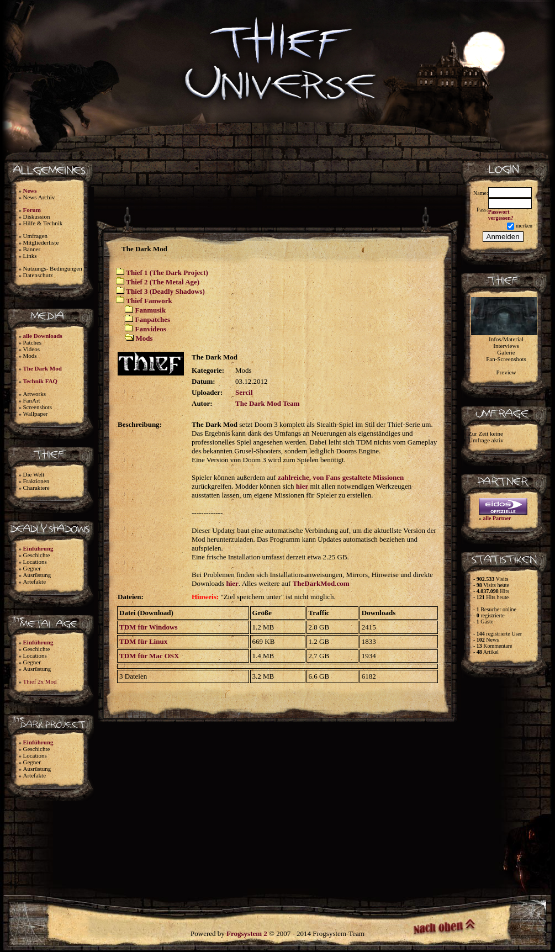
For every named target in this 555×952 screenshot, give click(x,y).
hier (302, 486)
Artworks (34, 393)
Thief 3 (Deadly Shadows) (165, 291)
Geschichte (36, 555)
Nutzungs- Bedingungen (52, 268)
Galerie (506, 352)
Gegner (32, 568)
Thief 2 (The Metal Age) (162, 282)
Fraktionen (36, 481)
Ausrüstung (37, 575)
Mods (30, 355)
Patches (32, 342)
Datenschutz (38, 275)
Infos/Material (506, 339)
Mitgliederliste (41, 242)
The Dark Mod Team (267, 403)
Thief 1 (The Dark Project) (167, 272)
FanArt (31, 400)
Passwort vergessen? (501, 215)
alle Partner (497, 518)
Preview (506, 372)
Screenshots (37, 407)
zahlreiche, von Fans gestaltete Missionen (341, 477)
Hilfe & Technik (43, 223)
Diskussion (36, 216)
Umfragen (35, 235)
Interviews (506, 345)
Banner (32, 249)
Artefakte (34, 581)
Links (30, 255)
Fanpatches (153, 319)
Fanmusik (150, 310)
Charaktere (36, 487)
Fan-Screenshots (506, 359)
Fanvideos (150, 329)
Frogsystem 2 (246, 933)
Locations (35, 561)
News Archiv (39, 197)
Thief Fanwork (149, 301)
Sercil (244, 392)
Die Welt (34, 474)
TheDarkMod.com (321, 583)
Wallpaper (35, 413)
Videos (31, 349)
